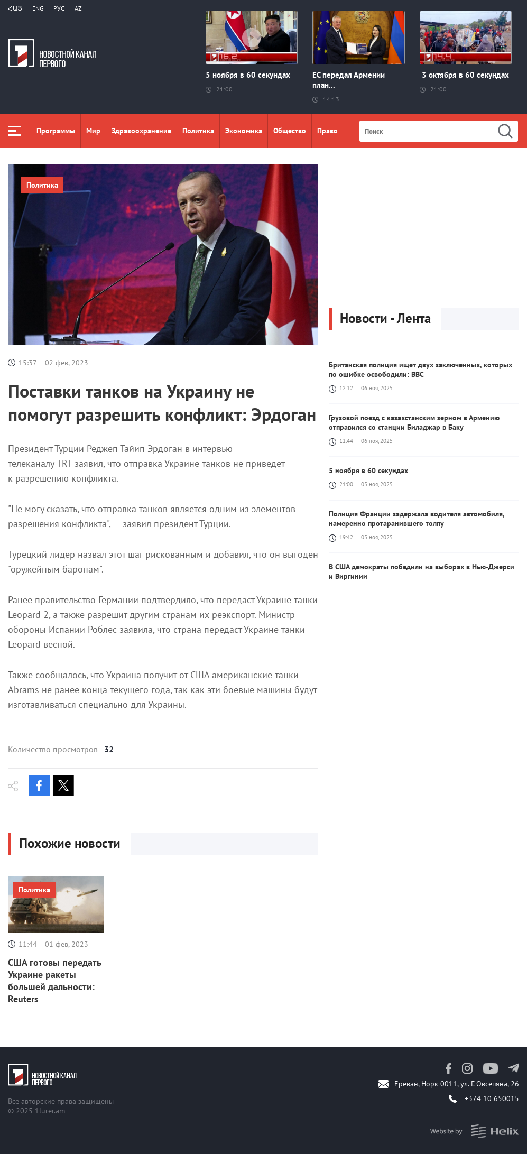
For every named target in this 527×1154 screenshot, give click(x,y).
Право (327, 130)
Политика (198, 130)
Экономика (243, 130)
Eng (37, 8)
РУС (58, 8)
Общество (289, 130)
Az (78, 8)
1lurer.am (50, 1110)
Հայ (15, 8)
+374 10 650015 (492, 1098)
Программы (55, 130)
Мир (93, 130)
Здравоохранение (141, 130)
